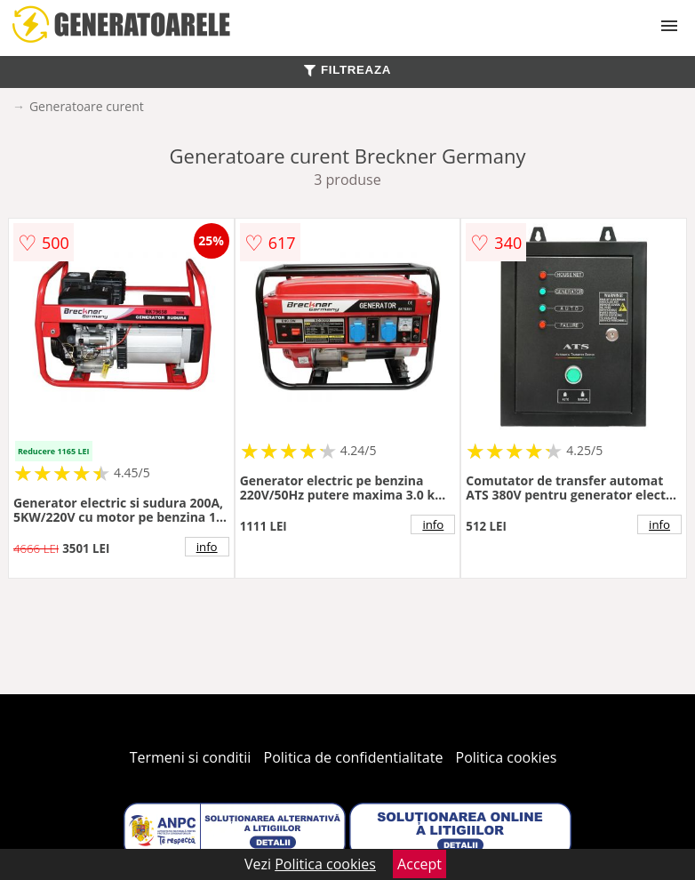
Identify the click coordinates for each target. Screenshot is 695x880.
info (207, 547)
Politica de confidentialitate (353, 757)
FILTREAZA (347, 69)
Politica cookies (506, 757)
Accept (419, 864)
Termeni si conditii (191, 757)
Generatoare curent (86, 106)
